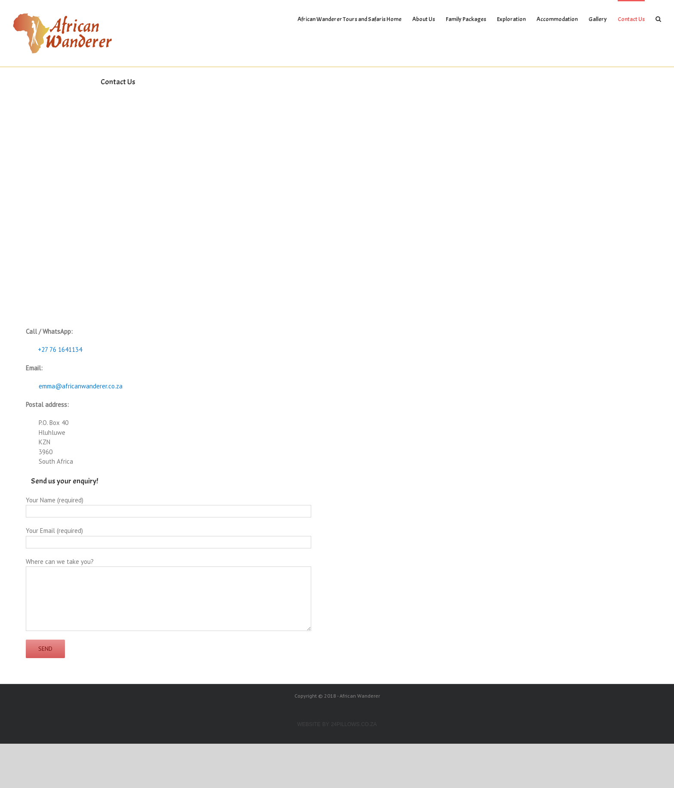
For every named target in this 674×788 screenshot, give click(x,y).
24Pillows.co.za (354, 724)
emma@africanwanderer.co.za (81, 386)
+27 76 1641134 (58, 349)
